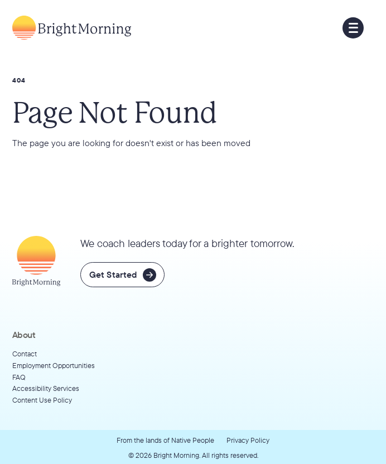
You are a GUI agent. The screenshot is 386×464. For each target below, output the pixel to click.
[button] (353, 28)
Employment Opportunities (53, 365)
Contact (24, 353)
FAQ (19, 377)
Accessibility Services (45, 388)
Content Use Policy (42, 399)
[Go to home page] (71, 27)
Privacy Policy (247, 440)
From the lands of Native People (165, 440)
